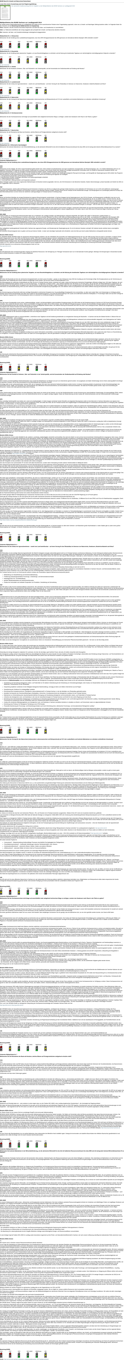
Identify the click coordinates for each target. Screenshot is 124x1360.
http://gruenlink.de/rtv (5, 246)
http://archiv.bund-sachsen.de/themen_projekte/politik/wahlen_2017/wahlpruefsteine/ (26, 1359)
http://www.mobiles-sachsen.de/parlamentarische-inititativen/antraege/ (18, 520)
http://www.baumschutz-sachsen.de (110, 1128)
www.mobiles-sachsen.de (19, 453)
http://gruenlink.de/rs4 (17, 1005)
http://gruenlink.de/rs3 (5, 1005)
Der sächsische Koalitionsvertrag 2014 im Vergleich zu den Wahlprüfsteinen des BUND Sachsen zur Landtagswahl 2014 (43, 6)
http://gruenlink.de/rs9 (101, 828)
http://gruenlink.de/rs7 (96, 833)
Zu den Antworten (4, 49)
